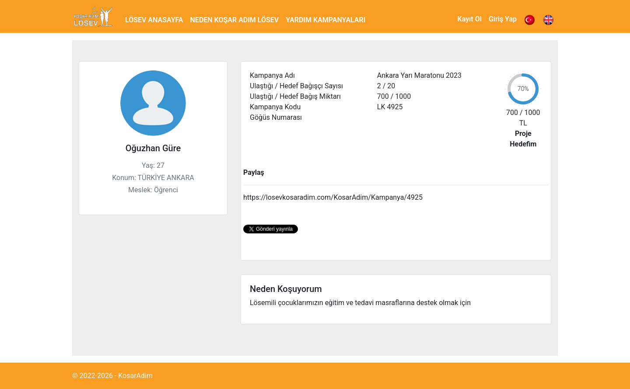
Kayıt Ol (470, 19)
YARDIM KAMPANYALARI (325, 20)
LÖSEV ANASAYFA (154, 20)
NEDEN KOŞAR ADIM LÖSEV (234, 20)
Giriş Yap (503, 19)
